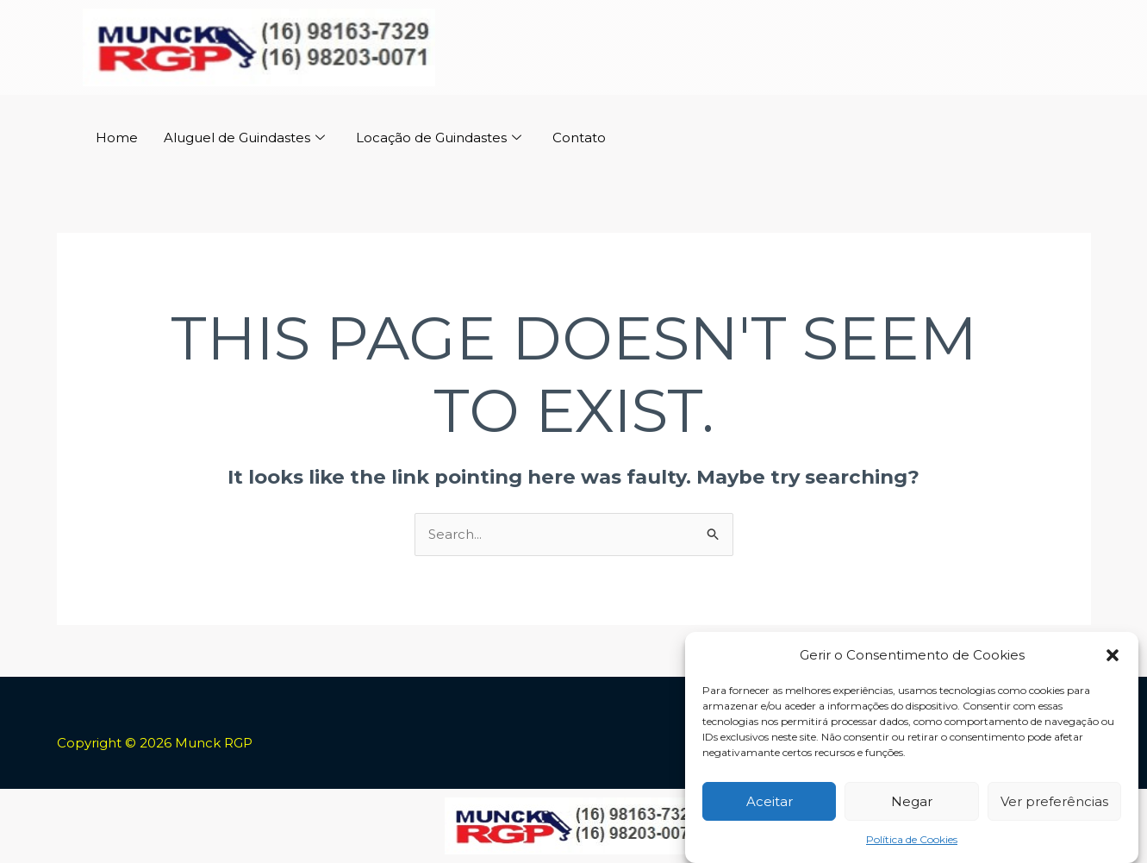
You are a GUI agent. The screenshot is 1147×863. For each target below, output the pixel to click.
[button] (1112, 657)
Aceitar (769, 803)
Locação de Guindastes (438, 138)
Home (117, 137)
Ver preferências (1054, 803)
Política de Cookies (911, 841)
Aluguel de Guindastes (244, 138)
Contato (579, 137)
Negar (911, 803)
